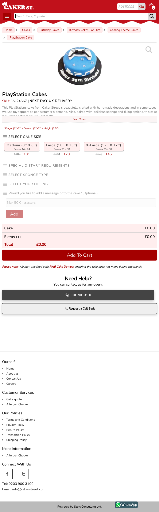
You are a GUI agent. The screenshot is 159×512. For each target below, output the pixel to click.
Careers (11, 384)
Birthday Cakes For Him (84, 30)
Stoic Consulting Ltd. (88, 507)
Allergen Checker (17, 404)
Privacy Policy (15, 425)
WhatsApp (123, 503)
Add (14, 214)
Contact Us (13, 379)
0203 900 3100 (78, 295)
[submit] (152, 16)
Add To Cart (79, 255)
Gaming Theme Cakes (124, 30)
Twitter (22, 471)
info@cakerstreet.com (29, 489)
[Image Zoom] (79, 66)
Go (141, 6)
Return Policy (15, 430)
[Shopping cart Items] (153, 6)
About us (12, 374)
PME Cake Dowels (61, 267)
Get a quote (14, 399)
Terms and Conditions (20, 420)
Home (8, 30)
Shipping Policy (16, 440)
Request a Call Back (80, 308)
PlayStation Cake (20, 38)
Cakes (26, 30)
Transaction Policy (18, 435)
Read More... (79, 119)
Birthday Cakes (49, 30)
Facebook (7, 471)
